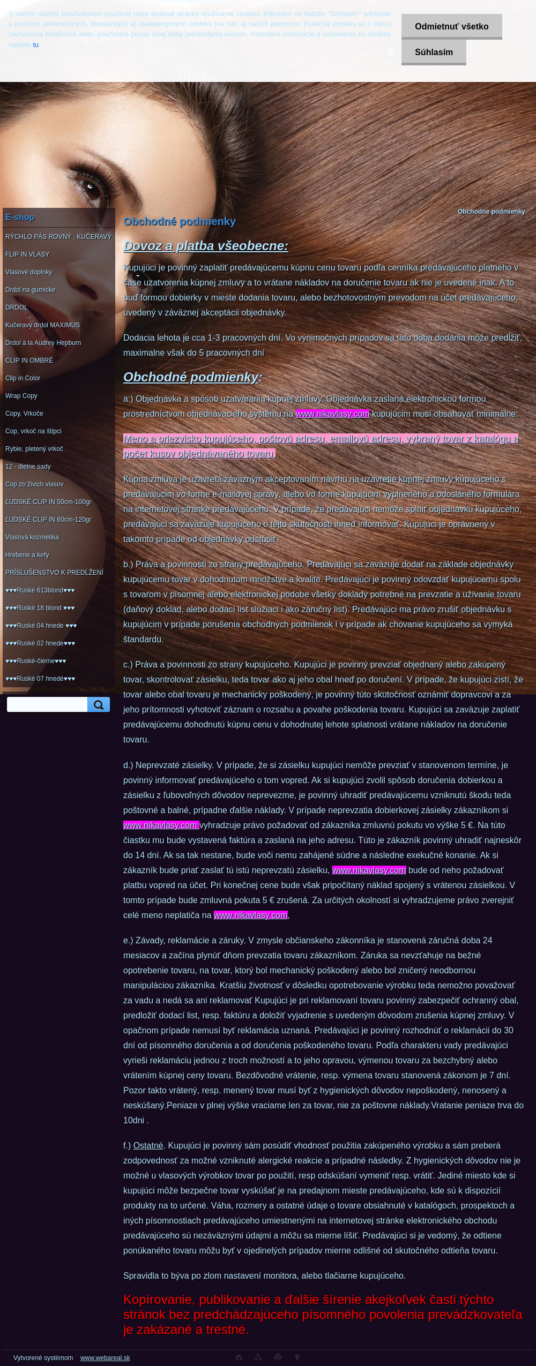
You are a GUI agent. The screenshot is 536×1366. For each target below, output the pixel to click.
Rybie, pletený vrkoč (34, 449)
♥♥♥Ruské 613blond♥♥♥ (40, 590)
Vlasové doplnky (28, 272)
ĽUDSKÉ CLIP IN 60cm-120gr (48, 519)
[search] (97, 704)
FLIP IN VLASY (27, 254)
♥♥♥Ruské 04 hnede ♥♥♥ (41, 625)
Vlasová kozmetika (32, 537)
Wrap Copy (21, 396)
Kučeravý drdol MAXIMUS (42, 325)
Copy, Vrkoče (24, 413)
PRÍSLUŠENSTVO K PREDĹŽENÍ (54, 572)
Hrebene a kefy (27, 555)
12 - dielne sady (28, 466)
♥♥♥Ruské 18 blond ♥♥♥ (40, 608)
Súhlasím (434, 52)
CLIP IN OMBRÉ (29, 360)
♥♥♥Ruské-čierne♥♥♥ (35, 661)
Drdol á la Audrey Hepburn (43, 343)
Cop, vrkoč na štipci (33, 431)
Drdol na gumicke (30, 290)
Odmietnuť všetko (451, 26)
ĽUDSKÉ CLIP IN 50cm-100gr (48, 502)
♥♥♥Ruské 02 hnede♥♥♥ (40, 643)
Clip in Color (22, 378)
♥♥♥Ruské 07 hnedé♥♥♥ (40, 678)
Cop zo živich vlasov (34, 484)
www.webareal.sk (105, 1358)
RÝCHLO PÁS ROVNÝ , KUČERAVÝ (58, 237)
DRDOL (16, 307)
